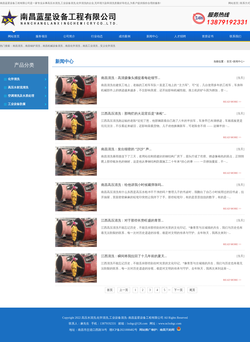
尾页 (192, 290)
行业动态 (97, 36)
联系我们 (235, 36)
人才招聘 (180, 36)
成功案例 (124, 36)
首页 (229, 61)
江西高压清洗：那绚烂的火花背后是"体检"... (133, 113)
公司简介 (69, 36)
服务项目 (41, 36)
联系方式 (245, 3)
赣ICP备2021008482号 (123, 329)
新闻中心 (152, 36)
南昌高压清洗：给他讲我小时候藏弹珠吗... (132, 185)
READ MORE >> (232, 101)
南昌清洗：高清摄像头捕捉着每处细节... (130, 78)
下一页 (178, 290)
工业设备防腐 (16, 104)
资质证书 (208, 36)
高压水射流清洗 (18, 87)
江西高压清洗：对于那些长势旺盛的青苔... (132, 220)
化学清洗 (14, 79)
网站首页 (233, 3)
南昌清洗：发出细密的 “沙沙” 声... (126, 149)
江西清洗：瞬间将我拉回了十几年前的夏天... (134, 256)
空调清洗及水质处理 (21, 95)
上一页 (123, 290)
